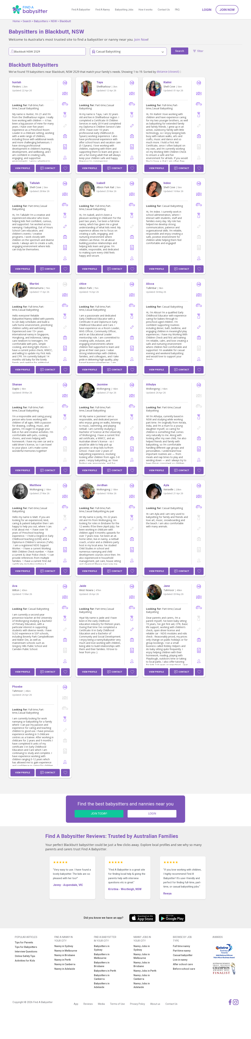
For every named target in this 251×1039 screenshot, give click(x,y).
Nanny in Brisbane (64, 955)
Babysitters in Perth (105, 970)
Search (27, 21)
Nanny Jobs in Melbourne (142, 956)
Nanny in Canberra (64, 964)
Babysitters (41, 21)
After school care (183, 964)
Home (16, 21)
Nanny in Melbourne (65, 950)
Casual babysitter (183, 955)
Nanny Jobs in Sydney (142, 948)
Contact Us (164, 9)
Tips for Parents (24, 942)
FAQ (177, 9)
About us (155, 1004)
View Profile (22, 168)
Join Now (227, 10)
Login (206, 10)
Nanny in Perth (62, 959)
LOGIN (152, 813)
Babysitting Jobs (124, 9)
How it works (146, 9)
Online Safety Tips (25, 956)
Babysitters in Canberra (101, 977)
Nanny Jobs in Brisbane (142, 964)
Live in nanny (180, 959)
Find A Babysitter (81, 9)
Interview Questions (26, 951)
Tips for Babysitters (26, 947)
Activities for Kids (25, 960)
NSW (54, 21)
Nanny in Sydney (63, 946)
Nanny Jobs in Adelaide (142, 985)
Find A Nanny (103, 9)
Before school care (184, 968)
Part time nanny (182, 950)
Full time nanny (181, 946)
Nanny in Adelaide (64, 968)
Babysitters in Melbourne (101, 956)
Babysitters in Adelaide (101, 985)
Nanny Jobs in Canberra (142, 977)
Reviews (88, 1004)
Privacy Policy (137, 1004)
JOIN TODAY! (99, 813)
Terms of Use (117, 1004)
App (76, 1004)
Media (101, 1004)
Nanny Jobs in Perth (145, 970)
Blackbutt (65, 21)
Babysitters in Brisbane (101, 964)
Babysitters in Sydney (101, 948)
